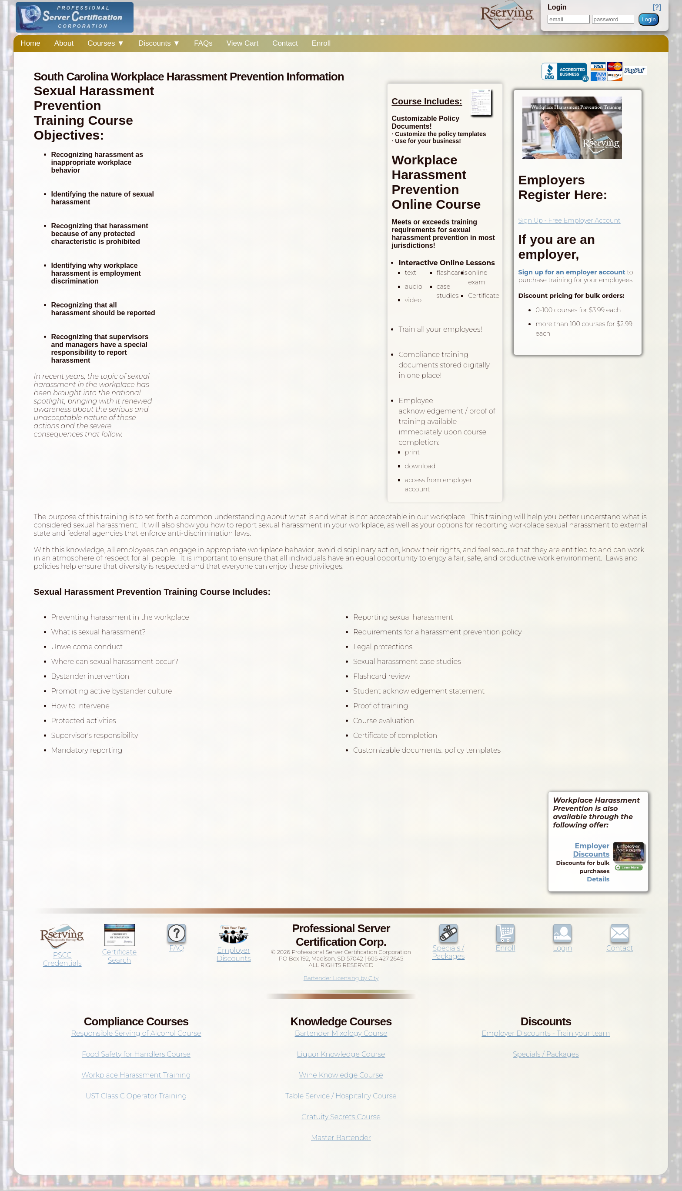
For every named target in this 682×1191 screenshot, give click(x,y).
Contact (285, 43)
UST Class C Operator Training (136, 1096)
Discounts (159, 43)
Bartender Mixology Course (341, 1033)
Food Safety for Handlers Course (136, 1054)
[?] (656, 7)
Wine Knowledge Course (341, 1075)
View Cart (242, 43)
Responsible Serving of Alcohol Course (136, 1033)
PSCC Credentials (62, 955)
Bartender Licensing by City (341, 978)
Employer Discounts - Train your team (545, 1033)
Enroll (321, 43)
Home (30, 43)
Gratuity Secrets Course (341, 1117)
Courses (105, 43)
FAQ (176, 944)
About (64, 43)
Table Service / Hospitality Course (341, 1096)
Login (649, 19)
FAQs (203, 43)
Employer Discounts (591, 850)
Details (598, 879)
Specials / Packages (448, 948)
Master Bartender (341, 1138)
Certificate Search (119, 952)
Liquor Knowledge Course (341, 1054)
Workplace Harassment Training (136, 1075)
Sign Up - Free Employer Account (569, 220)
